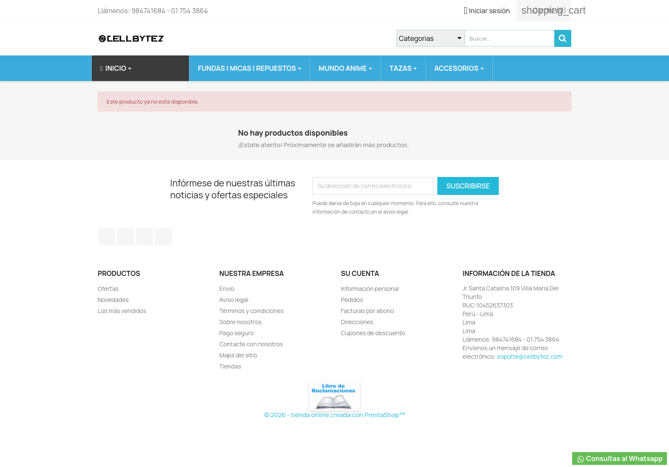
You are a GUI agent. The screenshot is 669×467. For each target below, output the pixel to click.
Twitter (125, 236)
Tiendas (230, 366)
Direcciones (357, 322)
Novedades (113, 300)
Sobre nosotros (240, 322)
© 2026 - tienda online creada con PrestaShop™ (334, 414)
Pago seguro (236, 333)
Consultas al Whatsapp (619, 459)
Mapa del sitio (238, 355)
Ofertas (108, 288)
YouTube (144, 236)
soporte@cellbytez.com (530, 356)
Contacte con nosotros (251, 344)
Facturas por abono (367, 311)
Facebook (107, 236)
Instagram (163, 236)
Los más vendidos (122, 311)
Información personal (370, 288)
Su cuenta (360, 273)
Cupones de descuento (373, 333)
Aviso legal (233, 300)
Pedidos (352, 300)
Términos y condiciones (251, 311)
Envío (226, 288)
